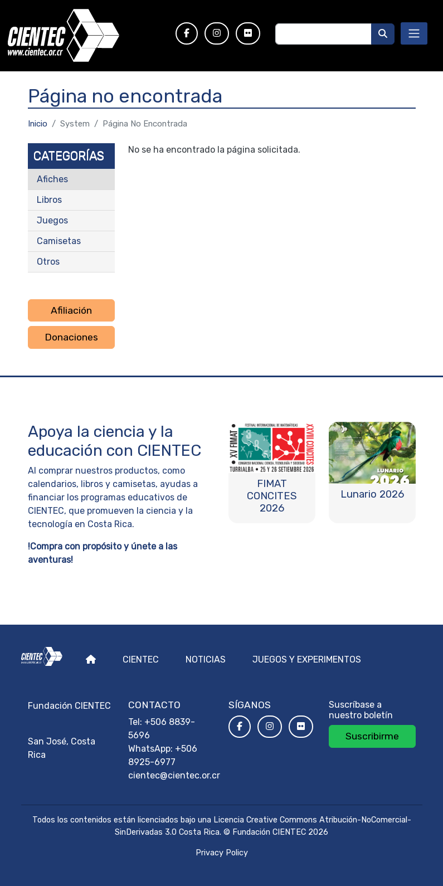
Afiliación (71, 310)
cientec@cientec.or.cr (174, 775)
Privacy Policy (222, 853)
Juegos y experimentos (306, 659)
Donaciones (71, 337)
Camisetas (59, 241)
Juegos (52, 220)
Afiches (52, 179)
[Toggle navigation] (414, 33)
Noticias (206, 659)
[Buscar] (383, 34)
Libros (49, 199)
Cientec (141, 659)
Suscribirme (372, 736)
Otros (48, 261)
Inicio (37, 124)
